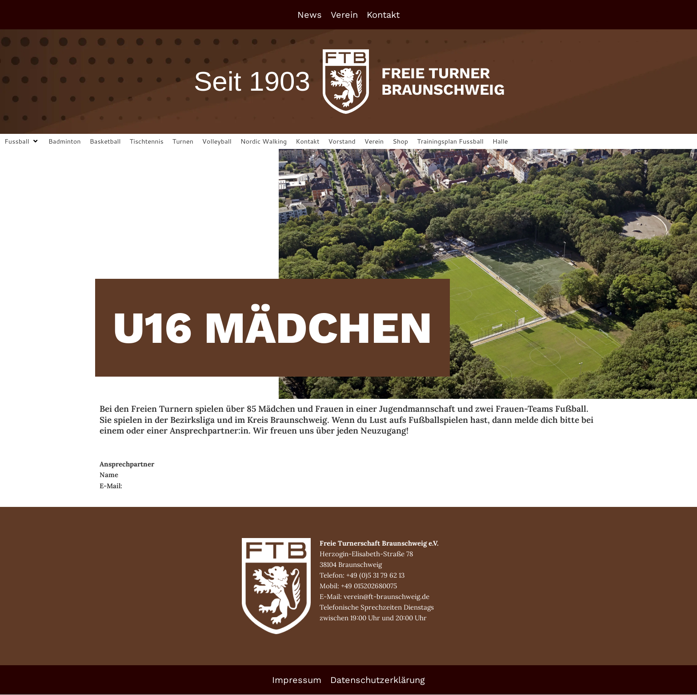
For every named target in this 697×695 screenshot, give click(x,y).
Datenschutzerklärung (377, 680)
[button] (22, 141)
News (309, 14)
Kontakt (383, 14)
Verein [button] (344, 14)
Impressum (296, 680)
